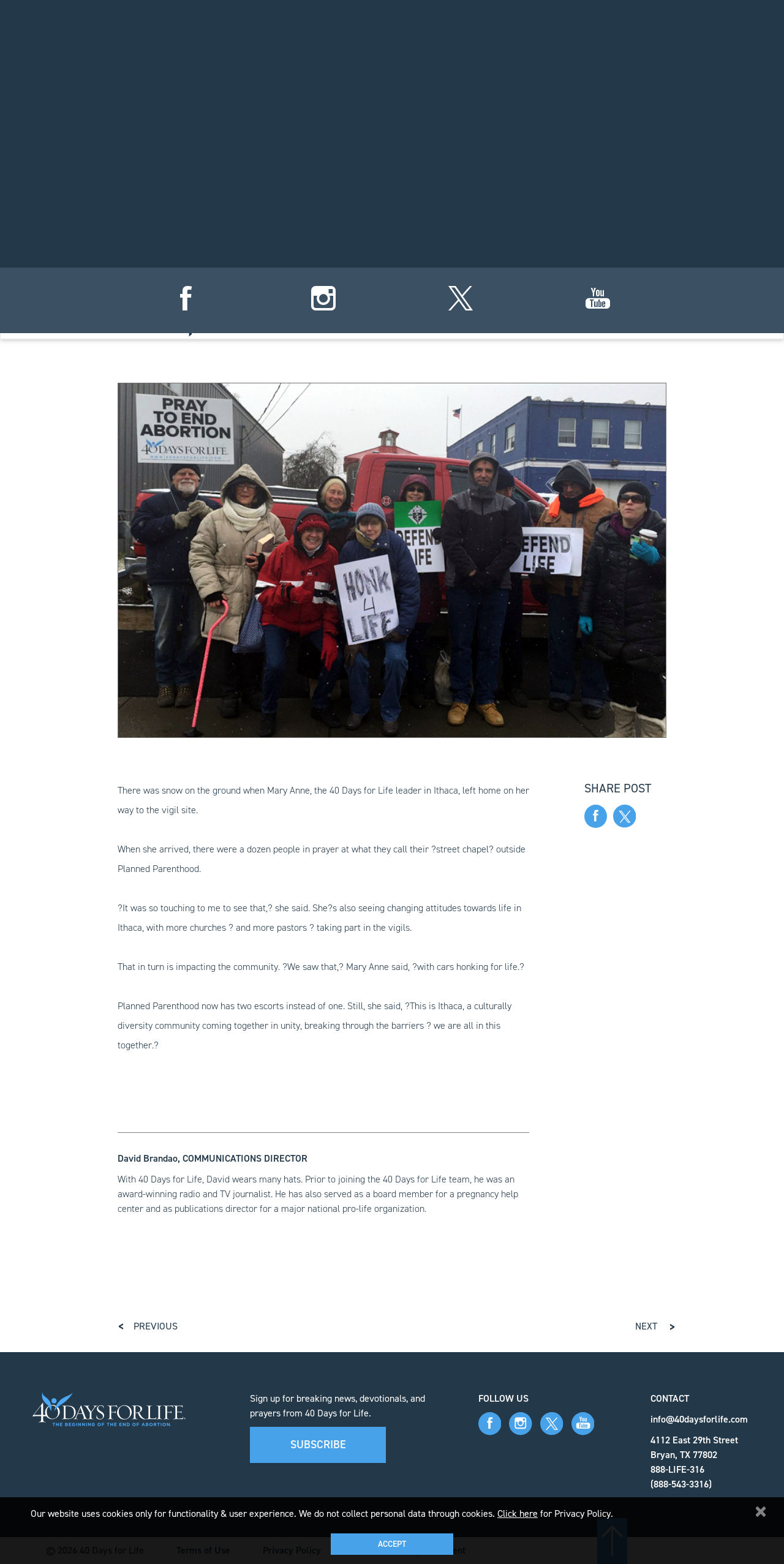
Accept (392, 1544)
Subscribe (318, 1444)
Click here (517, 1513)
